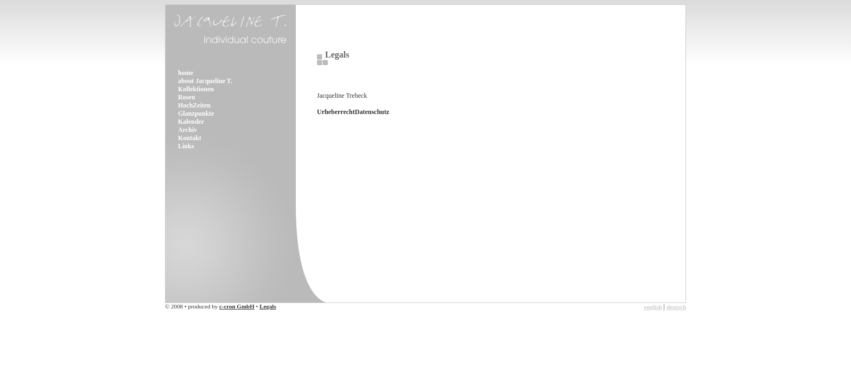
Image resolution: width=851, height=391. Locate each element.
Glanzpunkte (196, 113)
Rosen (186, 97)
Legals (267, 306)
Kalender (191, 121)
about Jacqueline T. (205, 81)
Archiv (187, 130)
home (185, 73)
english (653, 307)
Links (186, 146)
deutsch (676, 307)
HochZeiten (194, 105)
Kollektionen (196, 89)
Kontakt (189, 138)
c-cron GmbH (237, 306)
